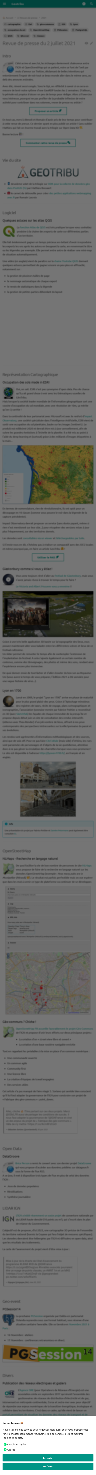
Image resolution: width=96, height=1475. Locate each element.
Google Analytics (16, 1444)
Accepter (48, 1458)
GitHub (11, 1449)
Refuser (48, 1466)
